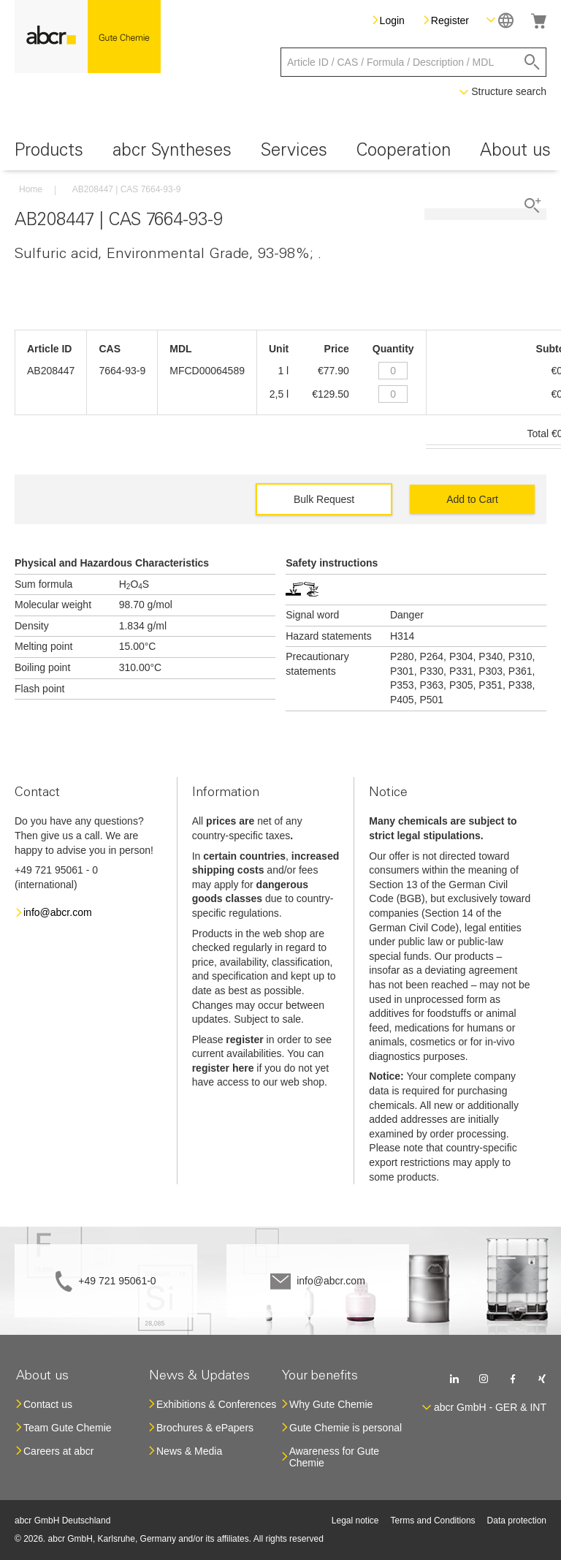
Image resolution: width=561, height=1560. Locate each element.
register (244, 1039)
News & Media (189, 1451)
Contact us (47, 1404)
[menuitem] (49, 153)
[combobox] (413, 62)
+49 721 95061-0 (117, 1281)
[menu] (280, 153)
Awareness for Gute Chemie (334, 1457)
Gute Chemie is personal (345, 1428)
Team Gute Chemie (67, 1428)
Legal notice (355, 1520)
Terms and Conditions (433, 1520)
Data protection (516, 1520)
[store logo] (88, 36)
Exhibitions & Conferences (216, 1404)
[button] (500, 20)
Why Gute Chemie (331, 1404)
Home (30, 189)
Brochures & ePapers (204, 1428)
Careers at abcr (58, 1451)
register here (223, 1068)
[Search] (532, 62)
